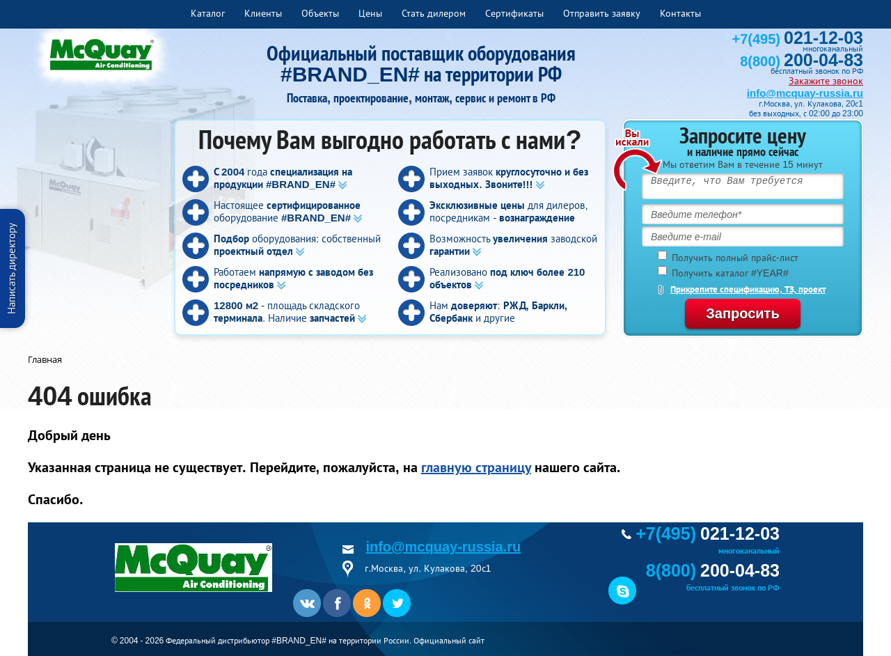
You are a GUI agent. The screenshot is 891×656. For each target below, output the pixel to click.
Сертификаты (514, 13)
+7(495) (797, 39)
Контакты (680, 13)
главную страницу (476, 467)
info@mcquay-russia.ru (805, 93)
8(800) (801, 61)
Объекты (320, 13)
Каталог (208, 13)
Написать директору (11, 268)
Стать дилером (434, 13)
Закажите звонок (826, 81)
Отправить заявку (601, 13)
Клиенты (263, 13)
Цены (370, 13)
